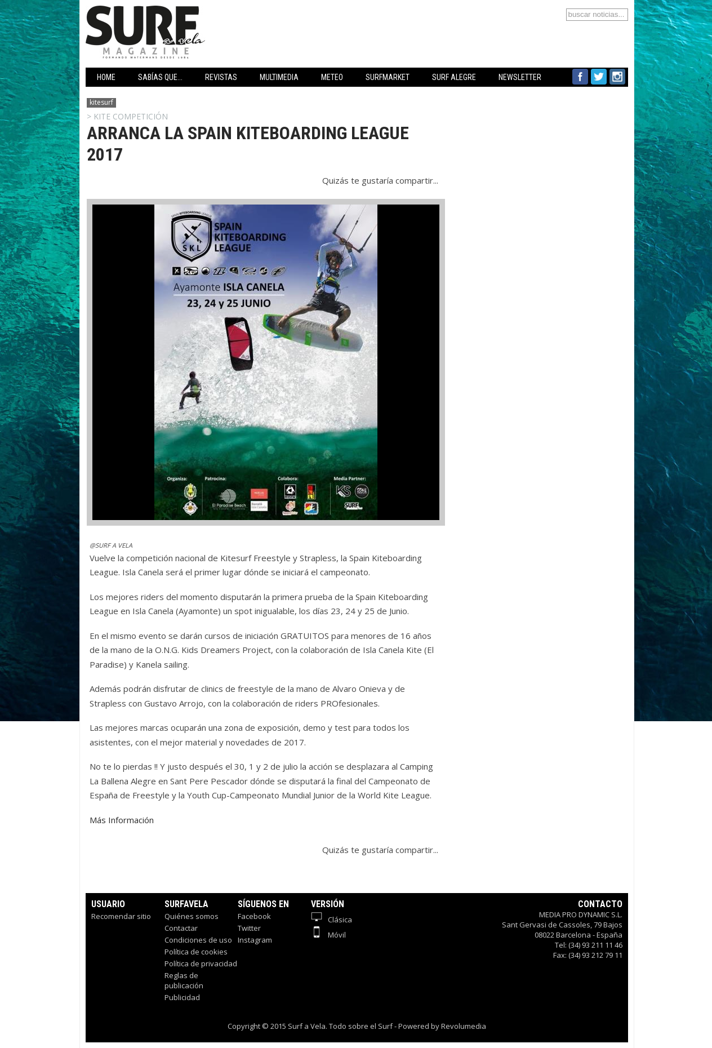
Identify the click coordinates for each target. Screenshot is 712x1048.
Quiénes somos (191, 916)
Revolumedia (463, 1026)
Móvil (328, 935)
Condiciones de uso (198, 940)
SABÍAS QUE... (160, 77)
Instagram (255, 940)
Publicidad (182, 997)
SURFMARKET (388, 77)
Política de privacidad (200, 963)
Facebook (254, 916)
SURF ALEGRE (454, 77)
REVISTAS (221, 77)
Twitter (249, 928)
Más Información (122, 819)
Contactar (181, 928)
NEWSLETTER (520, 77)
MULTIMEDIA (279, 77)
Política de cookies (196, 952)
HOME (106, 77)
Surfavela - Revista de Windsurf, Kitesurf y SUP (200, 15)
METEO (332, 77)
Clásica (331, 919)
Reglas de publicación (183, 980)
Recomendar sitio (121, 916)
